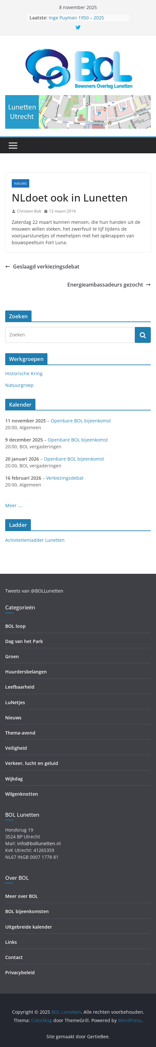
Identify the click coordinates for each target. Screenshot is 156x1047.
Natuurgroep (19, 385)
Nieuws (20, 183)
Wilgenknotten (21, 794)
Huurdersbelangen (26, 672)
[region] (78, 111)
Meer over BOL (21, 896)
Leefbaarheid (19, 687)
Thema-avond (20, 733)
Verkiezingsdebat (65, 478)
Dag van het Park (24, 641)
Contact (14, 957)
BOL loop (15, 626)
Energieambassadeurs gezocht (109, 284)
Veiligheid (16, 748)
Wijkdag (14, 779)
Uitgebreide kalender (28, 927)
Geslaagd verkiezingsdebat (42, 266)
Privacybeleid (20, 972)
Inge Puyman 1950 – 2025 (76, 18)
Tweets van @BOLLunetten (34, 591)
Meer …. (14, 505)
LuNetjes (15, 702)
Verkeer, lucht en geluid (31, 763)
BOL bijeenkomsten (27, 911)
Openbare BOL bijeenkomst (81, 421)
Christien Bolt (29, 211)
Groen (12, 656)
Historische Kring (24, 373)
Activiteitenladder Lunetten (35, 540)
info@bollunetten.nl (39, 843)
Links (11, 942)
